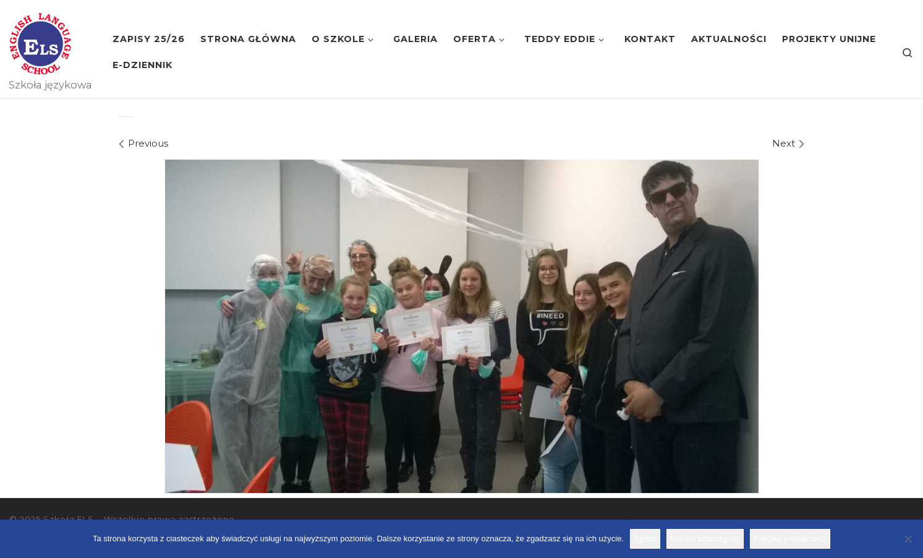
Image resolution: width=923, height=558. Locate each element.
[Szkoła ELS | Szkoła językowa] (40, 42)
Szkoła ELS (68, 519)
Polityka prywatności (790, 538)
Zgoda (645, 538)
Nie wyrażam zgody (705, 538)
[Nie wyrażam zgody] (907, 539)
